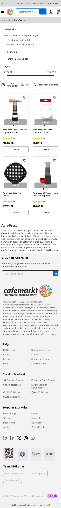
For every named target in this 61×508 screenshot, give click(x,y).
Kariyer (35, 354)
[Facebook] (5, 438)
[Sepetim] (58, 12)
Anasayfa (6, 20)
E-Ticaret (20, 505)
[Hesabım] (51, 12)
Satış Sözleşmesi (12, 384)
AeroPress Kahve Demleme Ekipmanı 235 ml (15, 131)
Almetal (35, 418)
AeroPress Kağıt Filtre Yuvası (12, 194)
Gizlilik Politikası (11, 392)
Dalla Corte (9, 422)
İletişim (7, 359)
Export (6, 354)
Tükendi (15, 149)
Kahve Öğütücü (37, 473)
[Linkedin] (12, 438)
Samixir (7, 418)
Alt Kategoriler (9, 84)
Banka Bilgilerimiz (40, 349)
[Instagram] (26, 438)
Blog (5, 363)
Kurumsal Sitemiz (40, 359)
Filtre (25, 84)
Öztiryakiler (37, 422)
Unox (34, 413)
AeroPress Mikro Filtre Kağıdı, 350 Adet (43, 131)
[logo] (10, 11)
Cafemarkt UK (38, 363)
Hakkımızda (9, 349)
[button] (13, 125)
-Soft (12, 505)
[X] (19, 438)
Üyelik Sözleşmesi (12, 396)
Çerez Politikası (39, 392)
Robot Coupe (10, 413)
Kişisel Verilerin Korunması (39, 386)
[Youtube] (33, 438)
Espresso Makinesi (14, 473)
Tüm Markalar (38, 427)
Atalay (6, 427)
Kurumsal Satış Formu (43, 380)
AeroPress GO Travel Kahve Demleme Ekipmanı (45, 194)
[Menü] (2, 11)
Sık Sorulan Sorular (13, 380)
